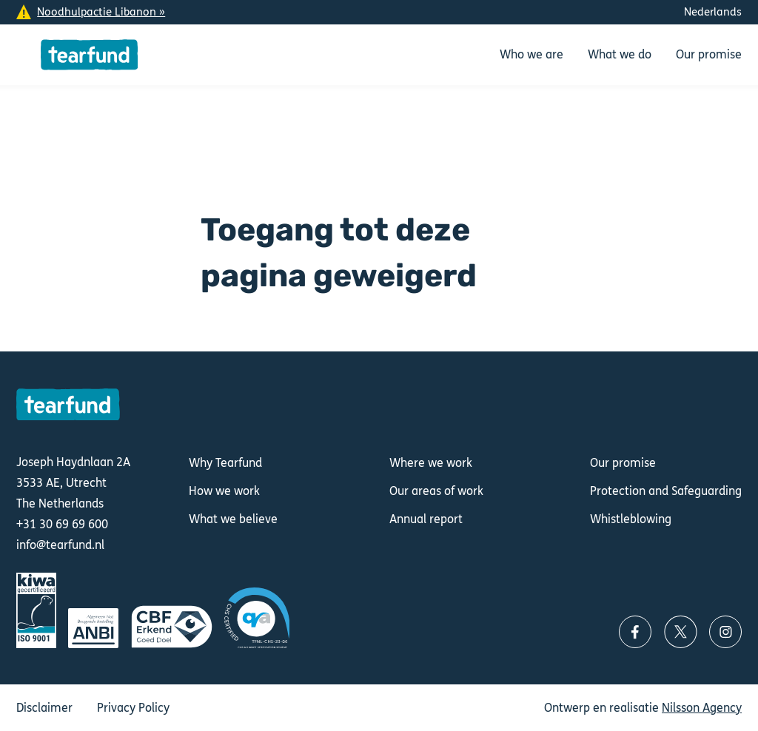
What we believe (233, 519)
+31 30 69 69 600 (62, 524)
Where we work (430, 463)
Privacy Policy (133, 708)
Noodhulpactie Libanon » (101, 11)
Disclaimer (44, 708)
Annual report (426, 519)
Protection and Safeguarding (666, 491)
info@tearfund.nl (60, 545)
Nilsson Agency (702, 708)
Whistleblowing (630, 519)
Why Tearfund (225, 463)
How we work (224, 491)
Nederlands (713, 11)
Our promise (623, 463)
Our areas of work (436, 491)
